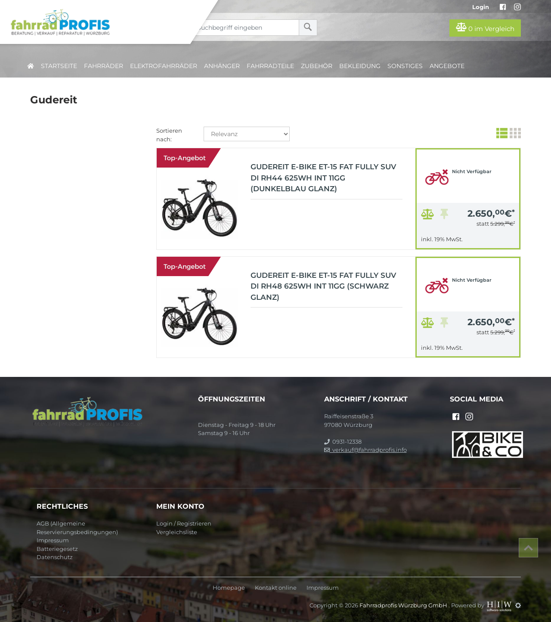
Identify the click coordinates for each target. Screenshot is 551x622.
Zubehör (316, 66)
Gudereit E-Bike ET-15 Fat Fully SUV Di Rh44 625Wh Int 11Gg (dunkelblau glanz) (323, 177)
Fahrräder (103, 66)
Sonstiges (405, 66)
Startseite (59, 66)
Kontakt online (276, 588)
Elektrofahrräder (163, 66)
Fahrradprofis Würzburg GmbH (404, 605)
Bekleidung (360, 66)
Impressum (53, 540)
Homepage (229, 588)
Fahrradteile (270, 66)
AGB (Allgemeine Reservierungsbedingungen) (77, 527)
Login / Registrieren (183, 523)
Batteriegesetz (57, 548)
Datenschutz (55, 557)
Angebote (447, 66)
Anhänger (222, 66)
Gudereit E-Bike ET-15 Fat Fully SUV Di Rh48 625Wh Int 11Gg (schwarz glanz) (323, 286)
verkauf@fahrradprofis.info (365, 449)
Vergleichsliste (176, 532)
